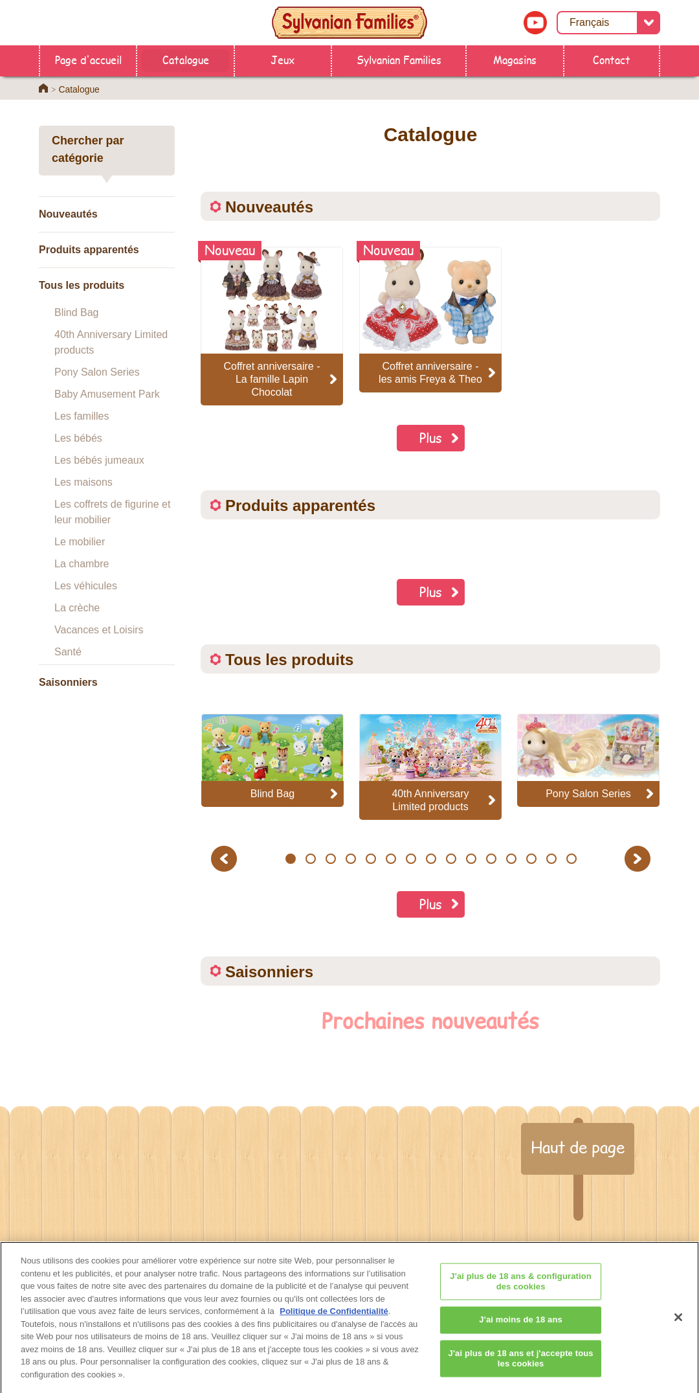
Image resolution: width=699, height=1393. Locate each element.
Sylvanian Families (399, 59)
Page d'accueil (88, 59)
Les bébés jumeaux (99, 460)
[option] (272, 760)
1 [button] (290, 859)
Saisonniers (68, 682)
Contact (611, 59)
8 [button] (431, 859)
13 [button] (531, 859)
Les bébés (78, 438)
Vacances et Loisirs (99, 629)
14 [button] (551, 859)
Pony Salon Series (97, 372)
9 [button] (451, 859)
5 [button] (371, 859)
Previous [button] (226, 858)
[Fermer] (678, 1327)
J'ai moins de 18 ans (520, 1330)
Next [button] (639, 858)
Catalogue (185, 59)
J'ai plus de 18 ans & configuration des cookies (521, 1292)
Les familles (81, 416)
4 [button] (350, 859)
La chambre (81, 563)
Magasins (515, 59)
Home (43, 88)
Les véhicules (85, 585)
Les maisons (83, 482)
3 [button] (330, 859)
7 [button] (411, 859)
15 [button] (571, 859)
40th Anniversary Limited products (111, 342)
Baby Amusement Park (107, 394)
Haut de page (578, 1147)
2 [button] (310, 859)
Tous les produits (81, 285)
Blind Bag (76, 312)
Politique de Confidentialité (334, 1321)
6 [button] (391, 859)
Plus (430, 437)
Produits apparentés (89, 249)
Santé (68, 651)
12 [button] (511, 859)
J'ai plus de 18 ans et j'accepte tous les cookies (521, 1369)
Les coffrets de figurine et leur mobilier (112, 512)
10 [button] (471, 859)
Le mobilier (79, 541)
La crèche (77, 607)
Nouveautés (68, 214)
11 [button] (491, 859)
